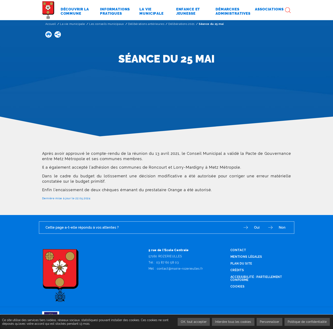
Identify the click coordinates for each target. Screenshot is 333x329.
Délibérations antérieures (146, 24)
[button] (48, 34)
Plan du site (241, 263)
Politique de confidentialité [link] (307, 321)
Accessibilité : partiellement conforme (256, 278)
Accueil (50, 24)
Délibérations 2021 (181, 24)
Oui (257, 227)
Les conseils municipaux (106, 24)
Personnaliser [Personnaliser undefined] (269, 321)
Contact (238, 250)
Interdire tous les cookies (233, 321)
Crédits (237, 270)
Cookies (237, 286)
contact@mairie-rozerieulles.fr (180, 268)
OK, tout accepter (194, 321)
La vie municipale (72, 24)
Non (282, 227)
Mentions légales (246, 256)
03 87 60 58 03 (167, 262)
